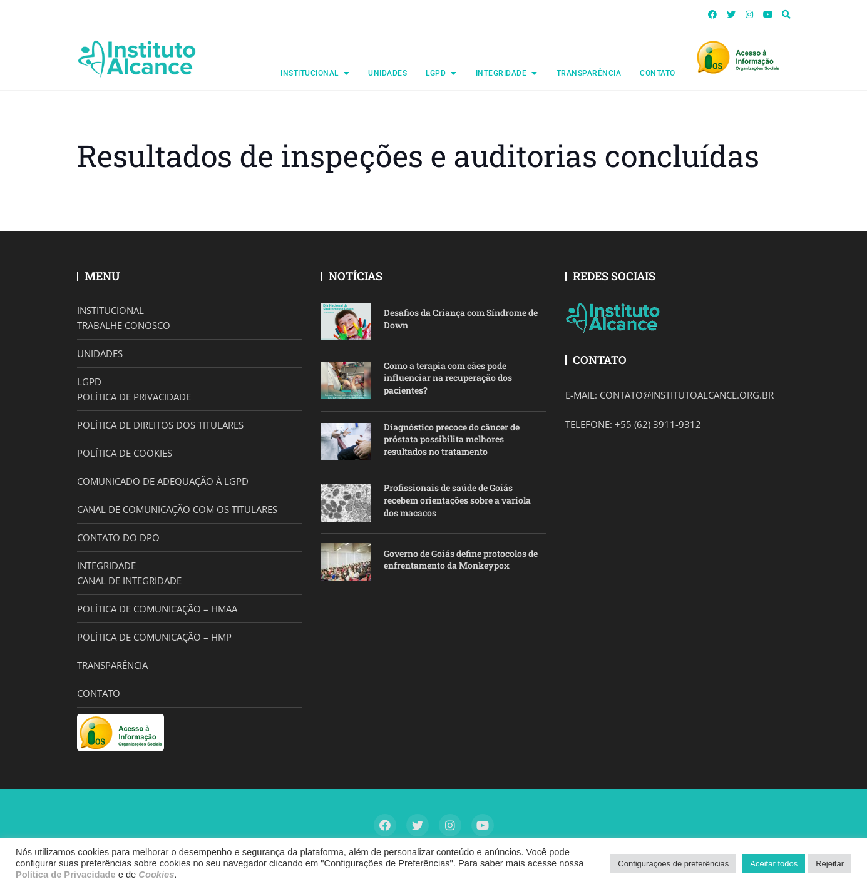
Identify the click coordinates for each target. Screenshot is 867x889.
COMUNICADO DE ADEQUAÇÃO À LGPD (163, 481)
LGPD (436, 73)
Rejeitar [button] (830, 863)
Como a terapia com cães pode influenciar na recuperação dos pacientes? (448, 378)
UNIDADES (387, 73)
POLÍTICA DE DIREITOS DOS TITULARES (160, 425)
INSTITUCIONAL (309, 73)
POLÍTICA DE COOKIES (124, 453)
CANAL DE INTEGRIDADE (129, 580)
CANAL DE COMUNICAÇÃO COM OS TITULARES (177, 509)
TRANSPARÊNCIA (589, 73)
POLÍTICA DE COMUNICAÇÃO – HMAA (157, 608)
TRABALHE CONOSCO (123, 325)
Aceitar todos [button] (774, 863)
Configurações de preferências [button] (673, 863)
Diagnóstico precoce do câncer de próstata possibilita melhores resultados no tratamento (452, 439)
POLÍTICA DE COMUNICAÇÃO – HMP (154, 637)
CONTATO (657, 73)
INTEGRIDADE (501, 73)
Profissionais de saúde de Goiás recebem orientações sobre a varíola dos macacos (457, 500)
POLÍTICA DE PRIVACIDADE (134, 396)
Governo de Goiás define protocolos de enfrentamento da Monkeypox (461, 559)
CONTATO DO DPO (118, 537)
